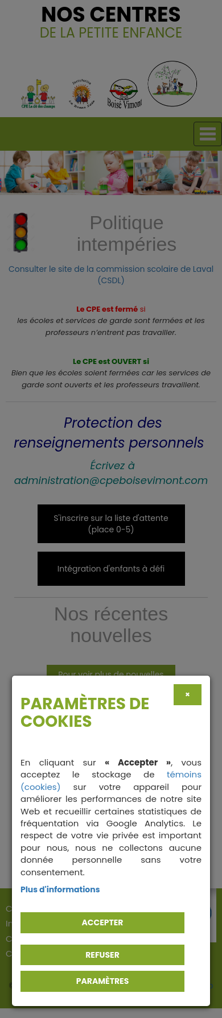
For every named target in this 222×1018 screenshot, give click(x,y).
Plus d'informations (60, 889)
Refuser (102, 955)
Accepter (103, 922)
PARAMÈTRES (102, 981)
